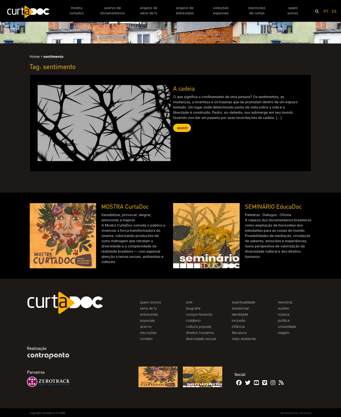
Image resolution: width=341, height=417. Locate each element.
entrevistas (149, 314)
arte (189, 302)
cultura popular (199, 326)
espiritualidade (243, 302)
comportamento (199, 314)
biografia (193, 308)
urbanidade (287, 326)
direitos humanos (200, 332)
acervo (146, 326)
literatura (239, 332)
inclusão (239, 320)
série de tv (148, 308)
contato (146, 339)
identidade (240, 314)
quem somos (150, 302)
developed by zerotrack (295, 413)
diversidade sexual (201, 339)
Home (35, 56)
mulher (283, 308)
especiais (147, 320)
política (283, 320)
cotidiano (193, 320)
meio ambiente (244, 339)
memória (285, 302)
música (283, 314)
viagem (283, 332)
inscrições (148, 332)
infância (238, 326)
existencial (240, 308)
